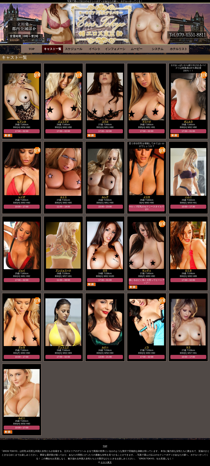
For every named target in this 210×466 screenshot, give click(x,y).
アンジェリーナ (63, 270)
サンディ (146, 270)
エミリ (63, 197)
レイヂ (21, 197)
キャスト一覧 (52, 49)
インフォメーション (115, 49)
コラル (105, 121)
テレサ (21, 347)
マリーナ (146, 121)
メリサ (146, 197)
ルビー (21, 418)
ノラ (146, 347)
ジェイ (21, 270)
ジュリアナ (63, 121)
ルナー (105, 347)
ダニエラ (188, 121)
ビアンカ (21, 121)
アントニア (63, 347)
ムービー (136, 49)
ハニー (188, 197)
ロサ (105, 270)
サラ (188, 347)
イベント (94, 49)
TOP (31, 49)
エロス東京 (106, 462)
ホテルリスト (178, 49)
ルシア (105, 197)
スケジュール (73, 49)
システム (157, 49)
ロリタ (188, 270)
